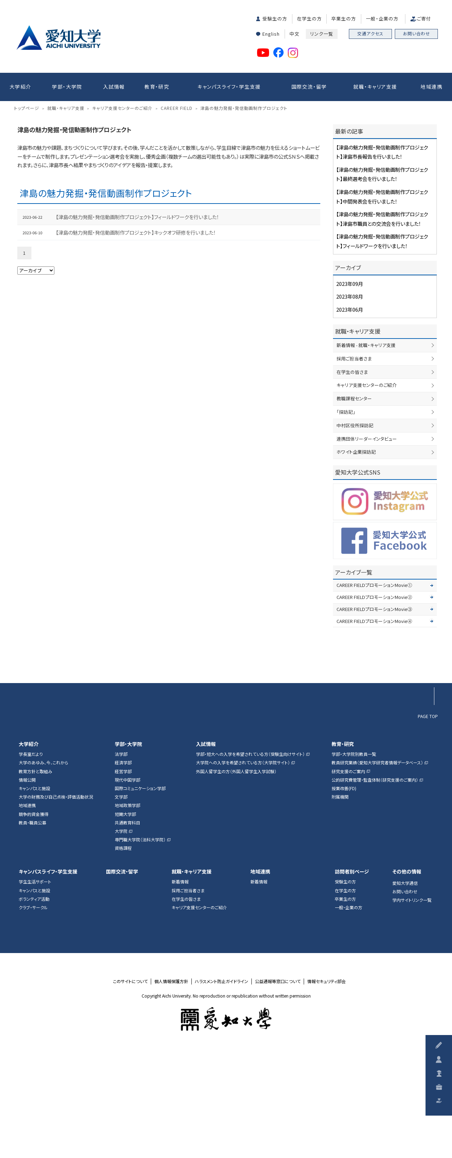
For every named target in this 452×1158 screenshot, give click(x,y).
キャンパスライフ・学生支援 (229, 86)
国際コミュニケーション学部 (140, 894)
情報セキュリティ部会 (326, 1087)
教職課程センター (354, 504)
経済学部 (123, 869)
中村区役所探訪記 (355, 531)
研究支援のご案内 (348, 877)
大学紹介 (20, 86)
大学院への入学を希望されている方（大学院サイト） (243, 869)
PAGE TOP (428, 821)
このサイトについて (130, 1087)
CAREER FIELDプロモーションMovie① (374, 691)
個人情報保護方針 (171, 1087)
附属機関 (340, 903)
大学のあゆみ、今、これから (43, 869)
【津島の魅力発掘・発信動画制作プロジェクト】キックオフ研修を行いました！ (136, 338)
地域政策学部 (127, 912)
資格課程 (123, 954)
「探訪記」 (346, 518)
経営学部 (123, 877)
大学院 (121, 937)
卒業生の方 (343, 18)
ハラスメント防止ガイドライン (221, 1087)
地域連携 (431, 86)
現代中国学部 (127, 886)
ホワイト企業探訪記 (356, 558)
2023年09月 (349, 389)
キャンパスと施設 (34, 894)
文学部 (121, 903)
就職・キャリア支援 (375, 86)
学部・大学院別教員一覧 (354, 860)
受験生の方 (274, 18)
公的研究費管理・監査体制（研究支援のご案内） (375, 886)
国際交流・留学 (309, 86)
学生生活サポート (35, 988)
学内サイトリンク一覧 (412, 1006)
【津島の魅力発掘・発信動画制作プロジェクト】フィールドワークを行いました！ (137, 323)
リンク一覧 (321, 33)
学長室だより (31, 860)
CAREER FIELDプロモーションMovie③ (374, 715)
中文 (294, 33)
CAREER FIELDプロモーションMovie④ (374, 727)
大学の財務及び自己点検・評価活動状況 (56, 903)
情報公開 (27, 886)
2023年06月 (349, 415)
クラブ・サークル (33, 1013)
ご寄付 (424, 18)
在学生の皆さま (352, 478)
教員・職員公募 (32, 928)
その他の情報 (406, 977)
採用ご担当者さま (354, 464)
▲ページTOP (425, 775)
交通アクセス (370, 33)
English (271, 33)
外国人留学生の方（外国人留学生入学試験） (236, 877)
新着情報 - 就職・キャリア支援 (366, 451)
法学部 (121, 860)
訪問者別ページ (352, 977)
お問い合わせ (416, 33)
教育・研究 (156, 86)
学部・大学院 (67, 86)
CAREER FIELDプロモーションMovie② (374, 703)
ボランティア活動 (34, 1005)
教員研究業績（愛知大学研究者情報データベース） (377, 869)
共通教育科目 (127, 928)
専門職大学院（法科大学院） (140, 945)
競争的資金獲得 (33, 920)
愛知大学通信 (405, 989)
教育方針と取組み (35, 877)
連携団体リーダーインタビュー (367, 544)
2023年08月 (349, 402)
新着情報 (180, 988)
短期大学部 (125, 920)
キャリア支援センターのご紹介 (367, 491)
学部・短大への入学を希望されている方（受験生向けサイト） (250, 860)
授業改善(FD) (344, 894)
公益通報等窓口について (278, 1087)
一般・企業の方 (382, 18)
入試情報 (114, 86)
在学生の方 (309, 18)
